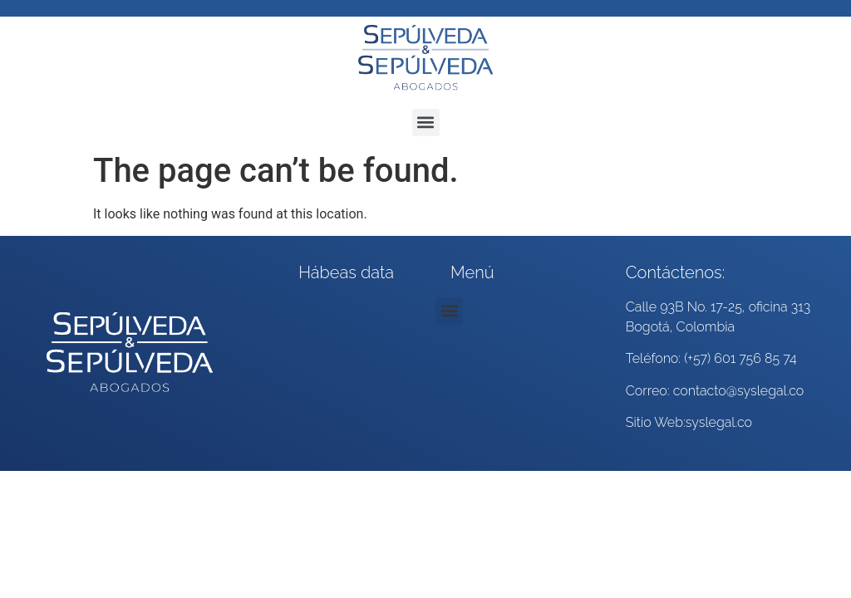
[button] (426, 122)
